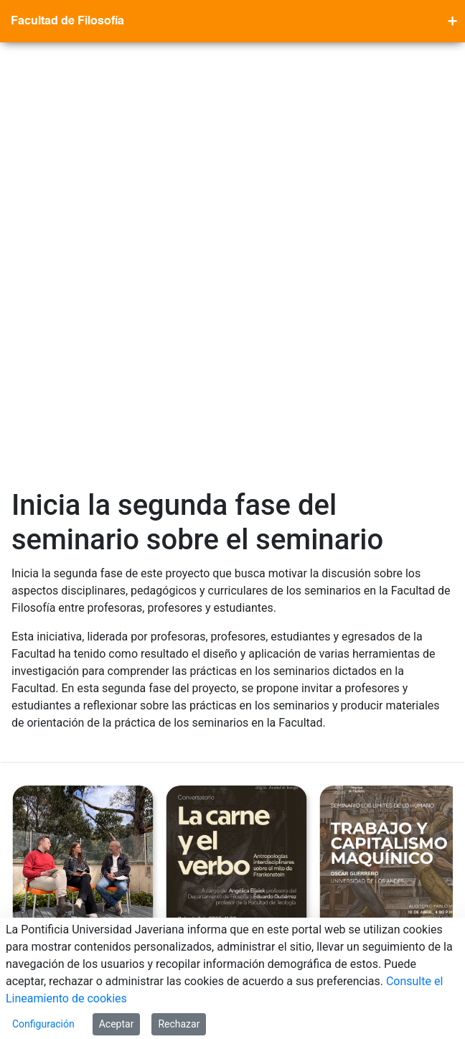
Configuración (43, 1024)
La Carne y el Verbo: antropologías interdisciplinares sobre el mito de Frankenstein (238, 579)
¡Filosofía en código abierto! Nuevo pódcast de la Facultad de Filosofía (77, 569)
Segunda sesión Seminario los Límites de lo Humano (388, 559)
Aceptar (116, 1024)
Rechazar (178, 1024)
